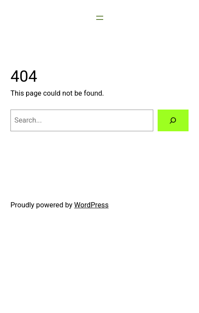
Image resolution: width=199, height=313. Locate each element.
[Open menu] (99, 18)
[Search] (173, 120)
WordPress (91, 205)
